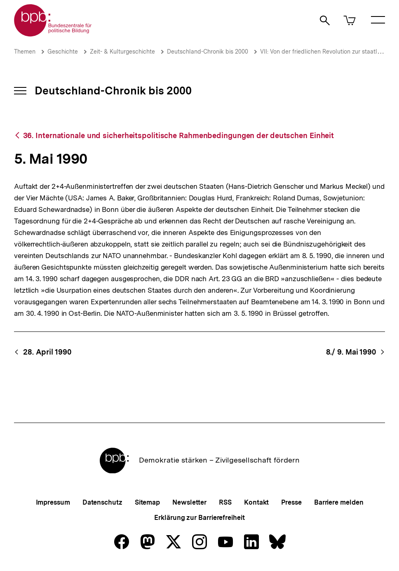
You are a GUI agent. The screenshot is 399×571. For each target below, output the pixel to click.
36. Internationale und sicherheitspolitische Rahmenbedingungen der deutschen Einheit (178, 135)
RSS (225, 502)
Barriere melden (339, 502)
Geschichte (62, 51)
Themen (24, 51)
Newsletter (189, 502)
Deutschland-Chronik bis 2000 (207, 51)
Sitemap (147, 502)
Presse (291, 502)
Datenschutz (102, 502)
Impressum (53, 502)
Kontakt (256, 502)
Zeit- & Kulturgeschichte (122, 51)
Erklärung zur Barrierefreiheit (199, 518)
